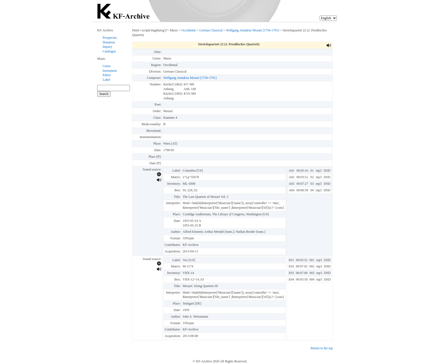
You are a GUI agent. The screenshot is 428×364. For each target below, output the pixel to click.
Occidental (189, 30)
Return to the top (322, 348)
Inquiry (107, 47)
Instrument (110, 71)
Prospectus (110, 38)
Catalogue (109, 51)
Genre (107, 66)
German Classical (210, 30)
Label (106, 80)
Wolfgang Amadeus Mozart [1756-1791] (252, 30)
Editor (107, 75)
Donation (109, 42)
